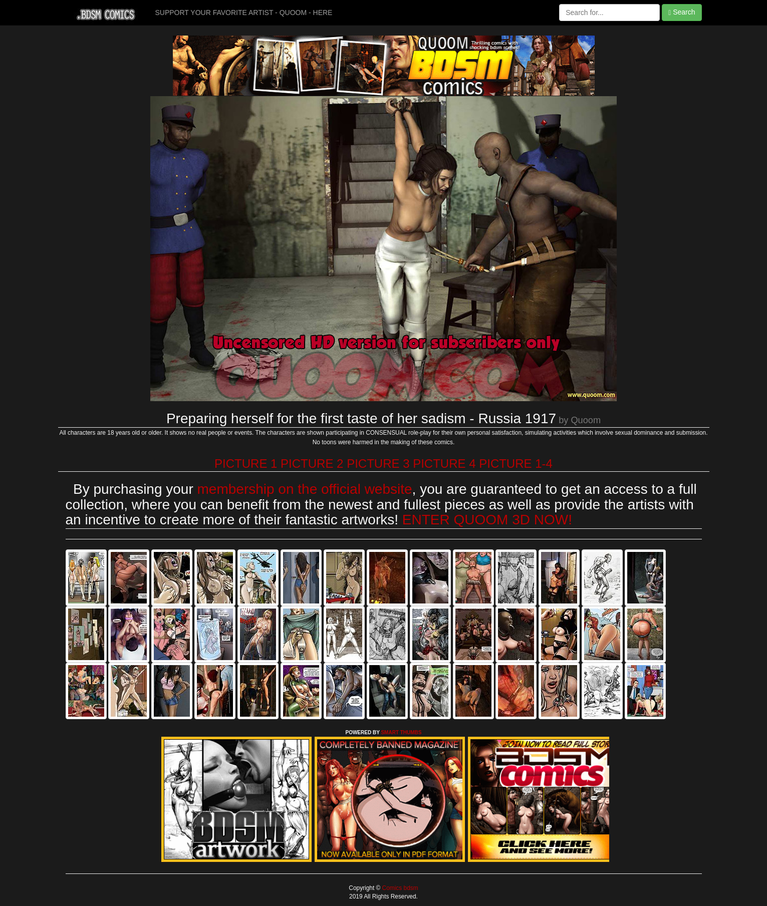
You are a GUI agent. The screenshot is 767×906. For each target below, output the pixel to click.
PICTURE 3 (378, 463)
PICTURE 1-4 (516, 463)
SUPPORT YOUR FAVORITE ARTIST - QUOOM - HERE (244, 13)
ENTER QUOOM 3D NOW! (487, 519)
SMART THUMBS (401, 732)
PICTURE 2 (312, 463)
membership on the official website (304, 489)
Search (681, 12)
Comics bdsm (399, 887)
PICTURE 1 (245, 463)
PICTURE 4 (444, 463)
